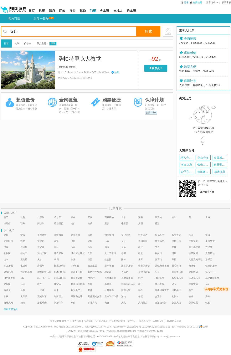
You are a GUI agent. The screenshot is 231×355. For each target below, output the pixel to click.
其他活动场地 (128, 284)
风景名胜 (75, 235)
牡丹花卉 (109, 290)
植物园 (23, 253)
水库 (140, 259)
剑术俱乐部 (60, 271)
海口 (73, 223)
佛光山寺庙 (203, 164)
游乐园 (208, 259)
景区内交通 (76, 296)
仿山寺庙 (203, 157)
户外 (73, 302)
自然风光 (8, 302)
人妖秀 (124, 271)
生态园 (108, 259)
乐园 (107, 241)
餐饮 (140, 247)
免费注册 (197, 2)
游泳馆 (192, 265)
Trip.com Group (173, 321)
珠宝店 (57, 284)
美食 (107, 302)
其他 (174, 247)
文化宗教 (126, 235)
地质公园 (176, 241)
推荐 (6, 43)
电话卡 (7, 290)
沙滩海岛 (92, 302)
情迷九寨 (126, 290)
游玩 (56, 247)
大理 (140, 223)
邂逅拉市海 (161, 302)
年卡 (56, 290)
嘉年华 (108, 284)
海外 (207, 296)
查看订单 (212, 2)
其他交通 (193, 284)
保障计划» (151, 112)
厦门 (6, 217)
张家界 (124, 223)
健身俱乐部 (211, 265)
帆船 (207, 302)
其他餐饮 (159, 284)
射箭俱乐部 (76, 271)
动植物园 (109, 235)
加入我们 (88, 321)
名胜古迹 (176, 235)
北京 (123, 217)
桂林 (73, 217)
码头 (174, 284)
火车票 (23, 296)
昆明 (22, 217)
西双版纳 (109, 217)
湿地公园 (42, 253)
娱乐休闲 (58, 302)
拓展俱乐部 (60, 265)
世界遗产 (142, 235)
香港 (157, 223)
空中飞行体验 (111, 296)
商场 (22, 284)
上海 (207, 217)
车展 (90, 284)
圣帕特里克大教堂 (79, 59)
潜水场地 (109, 265)
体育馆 (158, 259)
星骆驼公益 (145, 321)
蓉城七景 (193, 302)
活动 (123, 247)
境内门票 (14, 18)
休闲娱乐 (142, 241)
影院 (140, 278)
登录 (186, 2)
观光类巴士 (76, 290)
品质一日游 (41, 18)
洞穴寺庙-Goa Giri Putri (186, 157)
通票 (22, 290)
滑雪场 (40, 265)
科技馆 (158, 253)
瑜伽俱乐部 (177, 271)
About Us (158, 321)
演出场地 (159, 278)
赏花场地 (210, 253)
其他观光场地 (196, 259)
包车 (191, 290)
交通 (157, 247)
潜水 (73, 241)
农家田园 (8, 241)
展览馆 (23, 259)
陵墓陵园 (193, 253)
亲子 (123, 241)
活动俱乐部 (194, 278)
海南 (140, 217)
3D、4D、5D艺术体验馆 (44, 278)
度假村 (91, 278)
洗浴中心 (210, 271)
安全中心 (132, 321)
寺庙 (123, 253)
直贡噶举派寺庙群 (219, 164)
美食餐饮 (210, 241)
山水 (6, 259)
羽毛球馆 (176, 265)
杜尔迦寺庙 (203, 171)
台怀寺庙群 (186, 171)
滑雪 (22, 235)
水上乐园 (8, 265)
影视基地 (159, 235)
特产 (39, 284)
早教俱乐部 (127, 278)
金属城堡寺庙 (219, 157)
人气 (17, 43)
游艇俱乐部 (177, 278)
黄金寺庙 (186, 164)
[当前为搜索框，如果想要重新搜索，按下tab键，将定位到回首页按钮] (87, 31)
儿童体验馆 (110, 278)
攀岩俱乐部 (144, 265)
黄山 (191, 217)
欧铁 (6, 296)
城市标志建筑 (78, 253)
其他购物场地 (78, 284)
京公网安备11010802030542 (68, 326)
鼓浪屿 (158, 217)
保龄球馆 (8, 271)
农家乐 (108, 271)
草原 (174, 259)
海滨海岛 (58, 235)
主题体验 (42, 235)
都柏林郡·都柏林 (67, 67)
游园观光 (42, 302)
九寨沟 (40, 217)
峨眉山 (7, 223)
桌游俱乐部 (144, 271)
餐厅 (140, 284)
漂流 (56, 241)
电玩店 (23, 265)
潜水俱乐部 (127, 265)
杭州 (174, 217)
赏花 (191, 235)
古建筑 (208, 247)
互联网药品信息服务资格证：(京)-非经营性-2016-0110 (170, 326)
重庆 (107, 223)
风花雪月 (142, 302)
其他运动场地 (95, 271)
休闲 (90, 247)
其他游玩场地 (162, 265)
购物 (107, 247)
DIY (22, 278)
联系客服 (226, 2)
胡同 (56, 259)
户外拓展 (193, 241)
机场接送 (176, 290)
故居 (73, 259)
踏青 (6, 247)
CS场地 (75, 265)
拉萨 (90, 223)
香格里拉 (58, 223)
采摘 (90, 241)
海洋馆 (23, 247)
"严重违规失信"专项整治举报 (110, 321)
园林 (123, 259)
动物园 (7, 253)
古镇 (90, 235)
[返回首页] (13, 8)
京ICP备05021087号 (95, 326)
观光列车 (42, 296)
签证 (191, 296)
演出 (207, 235)
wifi (207, 284)
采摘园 (7, 284)
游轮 (123, 296)
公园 (90, 253)
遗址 (174, 253)
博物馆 (40, 241)
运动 (73, 247)
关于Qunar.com (58, 321)
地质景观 (58, 253)
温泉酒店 (193, 271)
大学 (39, 259)
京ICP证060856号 (116, 326)
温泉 (6, 235)
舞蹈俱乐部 (26, 271)
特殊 (140, 290)
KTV (157, 271)
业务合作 (76, 321)
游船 (22, 241)
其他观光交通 (95, 296)
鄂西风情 (176, 302)
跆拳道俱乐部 (44, 271)
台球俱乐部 (60, 278)
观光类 (40, 247)
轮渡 (140, 296)
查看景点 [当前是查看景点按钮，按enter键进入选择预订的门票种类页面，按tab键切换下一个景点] (156, 68)
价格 (27, 43)
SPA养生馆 (9, 278)
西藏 (22, 223)
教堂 (140, 253)
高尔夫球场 (76, 278)
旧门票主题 (194, 247)
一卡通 (40, 290)
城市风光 (159, 241)
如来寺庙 (219, 171)
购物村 (175, 296)
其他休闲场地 (212, 278)
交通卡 (158, 296)
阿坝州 (40, 223)
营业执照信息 (134, 326)
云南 (90, 217)
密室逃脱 (92, 265)
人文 (123, 302)
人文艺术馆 (110, 253)
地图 (116, 72)
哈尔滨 (57, 217)
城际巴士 (58, 296)
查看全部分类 (11, 309)
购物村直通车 (162, 290)
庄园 (90, 259)
